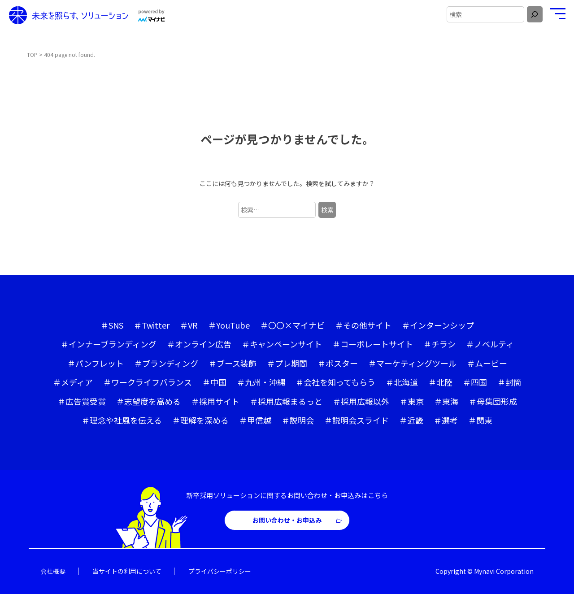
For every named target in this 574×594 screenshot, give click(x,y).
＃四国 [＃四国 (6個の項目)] (475, 382)
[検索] (535, 14)
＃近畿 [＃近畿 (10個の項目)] (411, 420)
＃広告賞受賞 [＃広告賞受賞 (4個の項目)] (81, 401)
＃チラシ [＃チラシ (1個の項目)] (439, 344)
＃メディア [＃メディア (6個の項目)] (73, 382)
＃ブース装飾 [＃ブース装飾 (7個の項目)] (233, 363)
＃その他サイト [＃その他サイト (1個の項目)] (363, 325)
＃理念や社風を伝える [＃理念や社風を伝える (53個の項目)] (122, 420)
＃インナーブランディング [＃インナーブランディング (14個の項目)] (109, 344)
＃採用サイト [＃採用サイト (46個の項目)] (215, 401)
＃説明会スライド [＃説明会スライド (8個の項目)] (356, 420)
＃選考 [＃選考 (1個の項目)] (446, 420)
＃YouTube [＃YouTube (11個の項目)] (229, 325)
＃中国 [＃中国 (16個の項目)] (214, 382)
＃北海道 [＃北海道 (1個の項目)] (402, 382)
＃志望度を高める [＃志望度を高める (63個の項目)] (148, 401)
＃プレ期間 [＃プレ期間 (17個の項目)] (287, 363)
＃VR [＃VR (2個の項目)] (189, 325)
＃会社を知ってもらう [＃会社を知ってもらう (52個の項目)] (335, 382)
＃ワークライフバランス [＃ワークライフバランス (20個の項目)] (147, 382)
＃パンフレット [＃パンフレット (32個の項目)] (95, 363)
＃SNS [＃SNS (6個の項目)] (111, 325)
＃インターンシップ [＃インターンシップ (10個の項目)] (438, 325)
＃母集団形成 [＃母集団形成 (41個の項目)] (493, 401)
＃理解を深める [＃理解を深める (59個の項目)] (200, 420)
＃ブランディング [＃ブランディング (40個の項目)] (166, 363)
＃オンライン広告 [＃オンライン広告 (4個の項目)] (199, 344)
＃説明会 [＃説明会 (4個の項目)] (298, 420)
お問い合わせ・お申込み (287, 520)
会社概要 (52, 571)
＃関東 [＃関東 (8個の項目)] (480, 420)
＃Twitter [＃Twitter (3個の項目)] (152, 325)
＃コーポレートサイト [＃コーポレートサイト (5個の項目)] (372, 344)
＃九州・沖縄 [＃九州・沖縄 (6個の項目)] (261, 382)
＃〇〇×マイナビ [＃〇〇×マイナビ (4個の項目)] (292, 325)
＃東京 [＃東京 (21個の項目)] (412, 401)
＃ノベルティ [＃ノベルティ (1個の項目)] (490, 344)
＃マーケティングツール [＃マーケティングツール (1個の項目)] (412, 363)
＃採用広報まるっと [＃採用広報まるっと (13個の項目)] (286, 401)
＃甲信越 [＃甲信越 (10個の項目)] (255, 420)
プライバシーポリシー (219, 571)
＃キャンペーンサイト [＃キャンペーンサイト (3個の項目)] (282, 344)
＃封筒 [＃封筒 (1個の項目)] (509, 382)
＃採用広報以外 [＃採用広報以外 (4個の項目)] (361, 401)
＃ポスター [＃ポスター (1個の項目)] (337, 363)
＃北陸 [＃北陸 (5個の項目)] (440, 382)
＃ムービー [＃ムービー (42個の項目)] (487, 363)
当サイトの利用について (126, 571)
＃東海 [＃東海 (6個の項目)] (446, 401)
